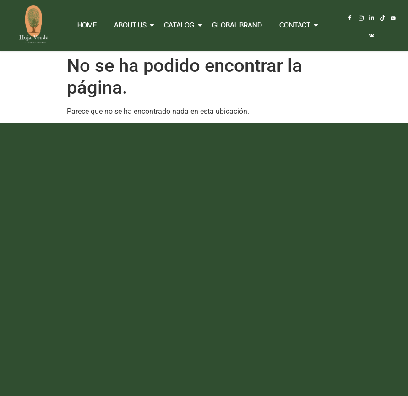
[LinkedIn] (366, 18)
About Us (132, 24)
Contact (297, 24)
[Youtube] (387, 18)
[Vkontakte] (398, 18)
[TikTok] (377, 18)
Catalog (181, 24)
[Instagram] (356, 18)
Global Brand (237, 24)
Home (87, 24)
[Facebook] (345, 18)
